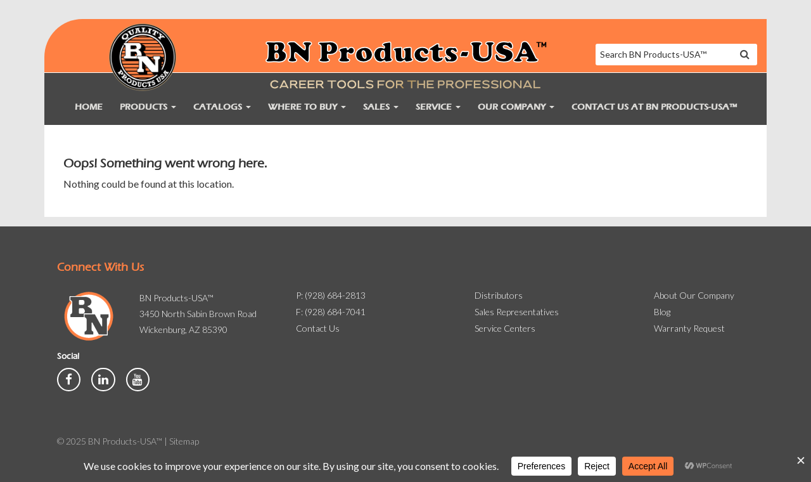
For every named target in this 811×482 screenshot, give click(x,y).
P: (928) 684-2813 (331, 295)
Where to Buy (307, 106)
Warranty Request (689, 328)
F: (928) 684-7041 (331, 311)
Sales (381, 106)
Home (89, 106)
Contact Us (318, 328)
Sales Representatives (517, 311)
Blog (662, 311)
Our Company (516, 106)
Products (148, 106)
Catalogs (222, 106)
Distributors (499, 295)
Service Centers (505, 328)
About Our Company (694, 295)
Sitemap (184, 441)
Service (438, 106)
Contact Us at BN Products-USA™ (654, 106)
